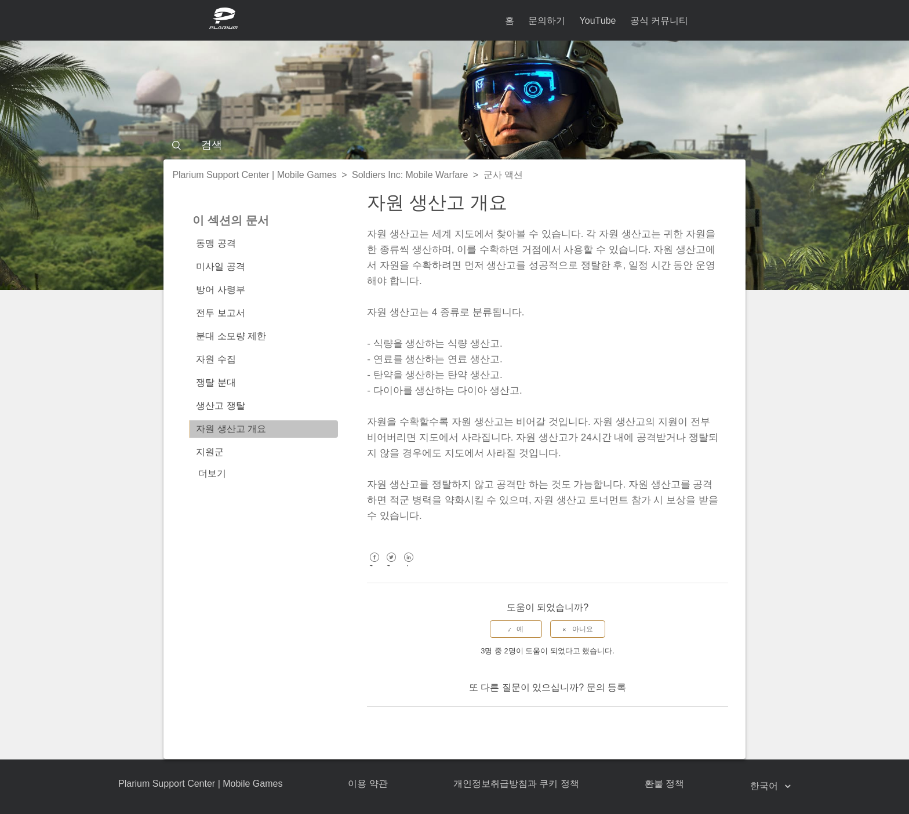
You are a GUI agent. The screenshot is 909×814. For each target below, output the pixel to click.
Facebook (374, 565)
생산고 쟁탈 (220, 405)
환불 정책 (664, 783)
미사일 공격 (220, 266)
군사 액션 (503, 175)
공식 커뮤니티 (659, 21)
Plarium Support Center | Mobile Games (254, 175)
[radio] (516, 629)
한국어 (765, 786)
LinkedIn (408, 565)
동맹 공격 (215, 243)
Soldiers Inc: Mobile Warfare (410, 175)
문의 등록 (606, 687)
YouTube (598, 21)
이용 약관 (367, 783)
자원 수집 (215, 359)
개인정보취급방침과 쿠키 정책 (516, 783)
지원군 (210, 452)
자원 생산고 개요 (231, 429)
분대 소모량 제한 (231, 336)
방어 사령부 (220, 290)
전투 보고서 (220, 313)
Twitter (391, 565)
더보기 (212, 473)
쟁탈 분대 (215, 382)
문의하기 (546, 21)
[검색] (454, 144)
